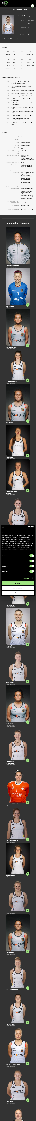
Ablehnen (18, 593)
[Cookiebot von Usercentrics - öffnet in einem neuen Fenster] (27, 527)
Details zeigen (27, 578)
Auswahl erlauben (18, 588)
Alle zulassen (18, 583)
